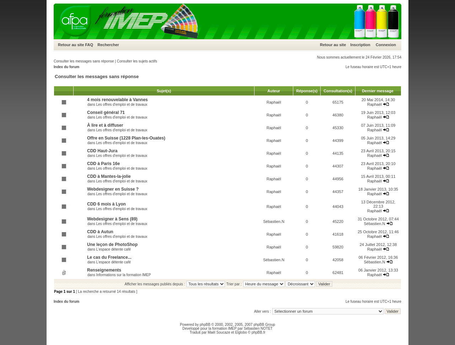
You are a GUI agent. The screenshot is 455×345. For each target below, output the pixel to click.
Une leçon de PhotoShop (112, 244)
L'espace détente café (113, 249)
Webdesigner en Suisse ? (113, 189)
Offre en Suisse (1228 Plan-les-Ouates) (126, 138)
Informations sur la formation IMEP (123, 275)
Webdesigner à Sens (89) (112, 219)
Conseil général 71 (106, 112)
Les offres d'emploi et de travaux (121, 104)
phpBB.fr (259, 332)
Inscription (360, 45)
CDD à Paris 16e (103, 163)
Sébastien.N (273, 221)
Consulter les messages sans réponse (84, 61)
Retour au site (71, 45)
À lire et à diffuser (105, 125)
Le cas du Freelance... (109, 257)
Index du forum (66, 67)
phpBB (205, 325)
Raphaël (274, 102)
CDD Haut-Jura (102, 150)
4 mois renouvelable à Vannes (117, 99)
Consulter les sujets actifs (137, 61)
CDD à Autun (100, 231)
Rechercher (108, 45)
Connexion (386, 45)
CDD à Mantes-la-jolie (109, 176)
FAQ (89, 45)
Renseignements (104, 270)
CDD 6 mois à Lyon (106, 204)
